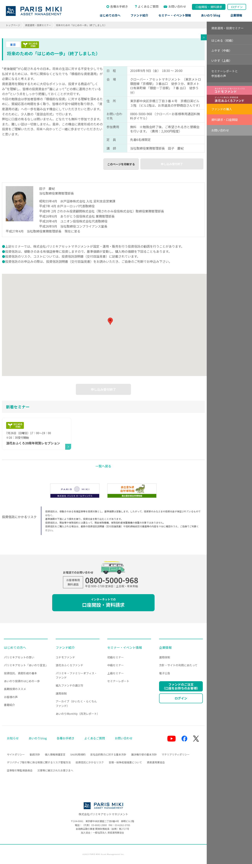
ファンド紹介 (139, 15)
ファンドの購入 (221, 109)
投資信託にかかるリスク (90, 762)
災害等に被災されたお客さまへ (55, 770)
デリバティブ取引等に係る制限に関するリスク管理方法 (39, 762)
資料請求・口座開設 (224, 120)
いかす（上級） (221, 60)
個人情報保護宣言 (55, 754)
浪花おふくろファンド (69, 665)
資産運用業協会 (156, 762)
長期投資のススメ (15, 689)
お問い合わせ (177, 6)
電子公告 (164, 673)
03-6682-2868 (99, 825)
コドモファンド (65, 657)
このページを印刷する (121, 164)
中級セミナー (115, 665)
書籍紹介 (9, 705)
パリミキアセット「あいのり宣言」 (26, 665)
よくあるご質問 (148, 6)
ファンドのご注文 (180, 686)
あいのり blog (210, 15)
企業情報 (236, 15)
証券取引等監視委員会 (19, 770)
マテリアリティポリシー (176, 754)
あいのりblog (38, 738)
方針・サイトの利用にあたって (178, 665)
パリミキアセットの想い (19, 657)
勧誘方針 (35, 754)
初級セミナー (115, 657)
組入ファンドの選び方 (69, 685)
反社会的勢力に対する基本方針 (108, 754)
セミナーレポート (118, 681)
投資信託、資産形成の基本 (20, 673)
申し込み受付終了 (172, 164)
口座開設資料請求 (208, 7)
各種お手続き (119, 6)
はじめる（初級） (223, 40)
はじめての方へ (110, 15)
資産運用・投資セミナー (38, 25)
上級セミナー (115, 673)
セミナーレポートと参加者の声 (224, 73)
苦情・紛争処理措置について (125, 762)
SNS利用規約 (77, 754)
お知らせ (13, 738)
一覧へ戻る (103, 466)
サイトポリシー (16, 754)
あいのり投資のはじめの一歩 (22, 681)
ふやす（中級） (221, 50)
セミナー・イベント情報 (174, 15)
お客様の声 (11, 697)
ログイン (237, 7)
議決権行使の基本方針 (144, 754)
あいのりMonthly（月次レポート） (78, 714)
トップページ (13, 25)
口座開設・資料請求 (103, 602)
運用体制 (61, 693)
